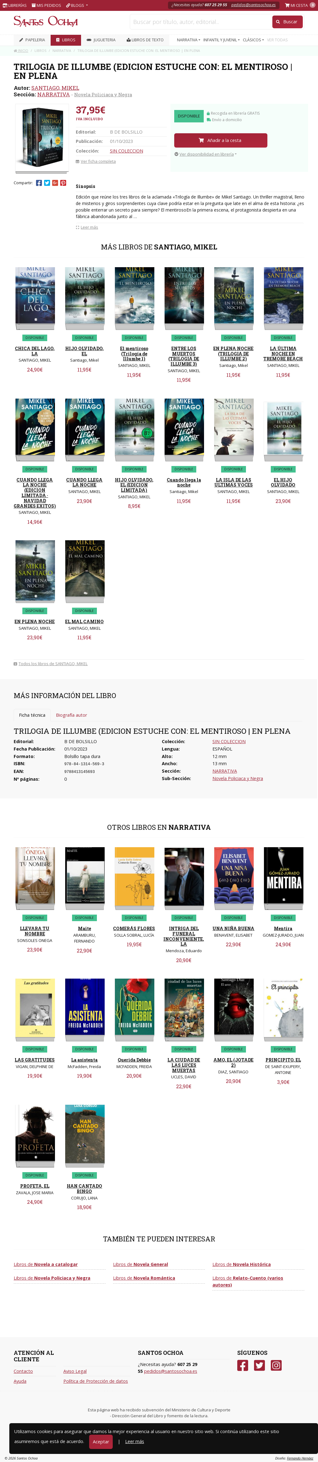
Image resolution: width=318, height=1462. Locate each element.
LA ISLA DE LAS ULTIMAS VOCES (233, 482)
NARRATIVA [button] (187, 40)
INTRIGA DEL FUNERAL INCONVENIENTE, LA (183, 936)
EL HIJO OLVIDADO (283, 482)
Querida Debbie (134, 1060)
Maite (84, 928)
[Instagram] (276, 1365)
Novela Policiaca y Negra (103, 94)
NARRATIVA (53, 94)
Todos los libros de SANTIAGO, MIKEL (51, 663)
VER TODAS (277, 40)
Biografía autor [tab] (71, 715)
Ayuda (20, 1381)
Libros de (46, 1264)
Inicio (21, 50)
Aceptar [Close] (101, 1442)
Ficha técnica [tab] (32, 715)
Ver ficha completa (96, 161)
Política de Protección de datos (95, 1381)
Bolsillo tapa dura (82, 756)
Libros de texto (145, 40)
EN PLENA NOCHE (35, 621)
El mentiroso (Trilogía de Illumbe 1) (134, 353)
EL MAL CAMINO (84, 621)
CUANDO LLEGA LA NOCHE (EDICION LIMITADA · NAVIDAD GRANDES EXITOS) (35, 493)
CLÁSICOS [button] (252, 40)
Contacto (23, 1371)
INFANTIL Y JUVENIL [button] (220, 40)
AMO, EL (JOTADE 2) (233, 1062)
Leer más (134, 1441)
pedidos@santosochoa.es (253, 4)
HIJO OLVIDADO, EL (84, 351)
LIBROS (65, 40)
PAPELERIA (32, 40)
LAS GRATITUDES (35, 1060)
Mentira (283, 928)
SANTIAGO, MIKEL (55, 87)
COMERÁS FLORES (134, 928)
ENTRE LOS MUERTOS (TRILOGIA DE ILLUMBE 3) (183, 356)
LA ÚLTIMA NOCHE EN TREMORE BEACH (283, 353)
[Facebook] (242, 1365)
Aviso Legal (75, 1371)
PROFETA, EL (34, 1186)
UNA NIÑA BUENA (233, 928)
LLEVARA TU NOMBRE (34, 931)
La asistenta (84, 1060)
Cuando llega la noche (184, 482)
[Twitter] (259, 1365)
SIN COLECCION (126, 151)
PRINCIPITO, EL (283, 1060)
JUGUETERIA (101, 40)
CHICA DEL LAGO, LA (35, 351)
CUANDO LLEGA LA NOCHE (84, 482)
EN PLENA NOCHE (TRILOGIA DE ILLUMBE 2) (233, 353)
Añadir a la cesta (220, 140)
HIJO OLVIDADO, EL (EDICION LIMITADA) (134, 485)
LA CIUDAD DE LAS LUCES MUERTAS (183, 1065)
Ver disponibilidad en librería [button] (204, 154)
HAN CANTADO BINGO (84, 1188)
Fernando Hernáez (300, 1458)
